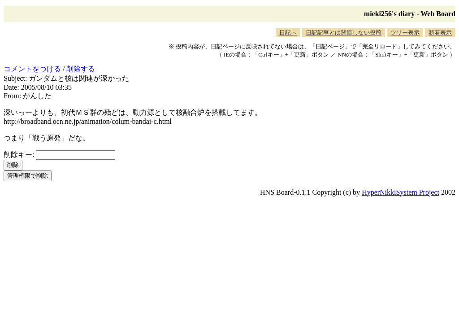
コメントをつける (32, 69)
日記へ (288, 32)
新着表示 (440, 32)
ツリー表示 (405, 32)
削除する (80, 69)
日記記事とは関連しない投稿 (343, 32)
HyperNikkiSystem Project (400, 192)
